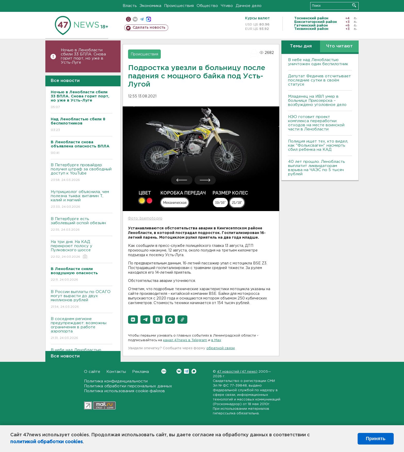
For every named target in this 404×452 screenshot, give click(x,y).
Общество (207, 5)
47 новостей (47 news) (237, 371)
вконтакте (135, 19)
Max (193, 371)
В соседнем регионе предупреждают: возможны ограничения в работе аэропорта (81, 328)
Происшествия (179, 5)
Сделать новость (149, 27)
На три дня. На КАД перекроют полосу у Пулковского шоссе (81, 249)
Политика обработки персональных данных (128, 386)
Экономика (150, 5)
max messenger (148, 19)
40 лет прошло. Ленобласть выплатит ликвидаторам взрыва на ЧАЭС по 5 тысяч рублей (316, 168)
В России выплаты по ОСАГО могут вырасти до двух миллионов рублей (81, 299)
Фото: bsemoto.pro (145, 218)
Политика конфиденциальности (116, 381)
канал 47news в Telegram (185, 340)
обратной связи (220, 348)
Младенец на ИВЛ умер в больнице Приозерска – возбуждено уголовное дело (317, 100)
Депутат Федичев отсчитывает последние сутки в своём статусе (319, 80)
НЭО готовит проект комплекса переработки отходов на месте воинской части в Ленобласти (316, 123)
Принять (375, 438)
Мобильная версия (128, 19)
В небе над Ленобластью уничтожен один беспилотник (318, 62)
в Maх (216, 340)
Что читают (339, 46)
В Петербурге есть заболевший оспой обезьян (81, 224)
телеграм (141, 19)
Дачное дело (249, 5)
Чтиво (227, 5)
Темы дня (301, 46)
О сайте (92, 371)
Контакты (116, 371)
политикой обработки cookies (46, 442)
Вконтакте (163, 371)
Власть (130, 5)
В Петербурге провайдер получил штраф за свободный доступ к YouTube (81, 172)
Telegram (186, 371)
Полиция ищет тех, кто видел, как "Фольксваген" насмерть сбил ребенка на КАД (318, 145)
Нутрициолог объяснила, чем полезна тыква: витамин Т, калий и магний (81, 199)
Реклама (140, 371)
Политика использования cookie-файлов (124, 391)
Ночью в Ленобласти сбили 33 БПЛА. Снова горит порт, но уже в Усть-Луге (83, 56)
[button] (133, 319)
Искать (354, 5)
